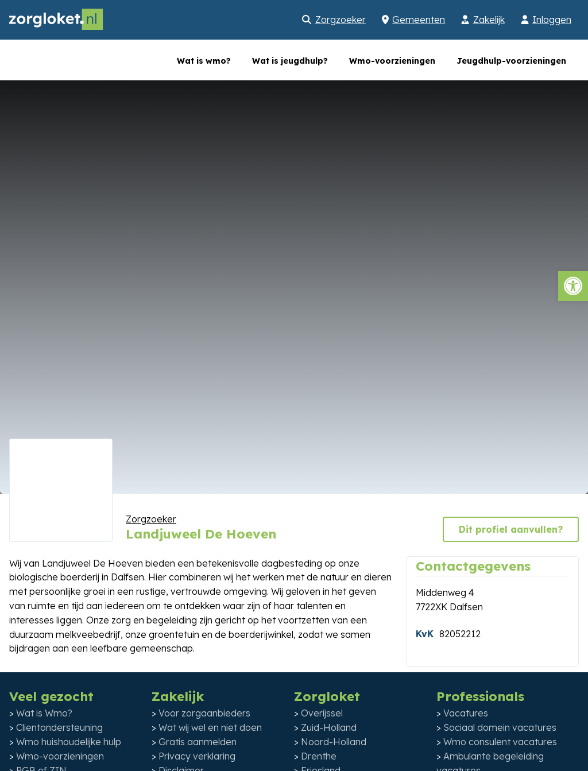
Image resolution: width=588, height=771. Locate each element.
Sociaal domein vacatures (499, 727)
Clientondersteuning (59, 727)
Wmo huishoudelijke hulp (68, 741)
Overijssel (322, 713)
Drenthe (318, 756)
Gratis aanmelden (197, 741)
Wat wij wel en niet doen (210, 727)
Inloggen (551, 19)
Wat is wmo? (204, 61)
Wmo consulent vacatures (500, 741)
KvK (425, 634)
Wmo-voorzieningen (392, 61)
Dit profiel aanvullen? (511, 529)
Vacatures (465, 713)
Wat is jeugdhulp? (290, 61)
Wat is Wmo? (44, 713)
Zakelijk (489, 19)
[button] (573, 286)
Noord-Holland (333, 741)
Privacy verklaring (196, 756)
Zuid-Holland (329, 727)
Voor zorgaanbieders (204, 713)
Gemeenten (418, 19)
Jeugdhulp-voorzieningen (511, 61)
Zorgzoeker (340, 19)
